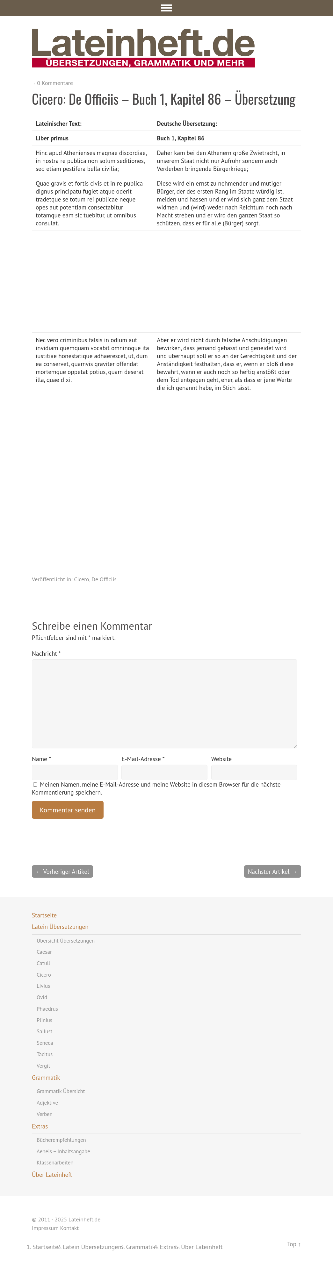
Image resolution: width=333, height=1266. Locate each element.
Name (41, 759)
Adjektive (47, 1102)
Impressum (45, 1228)
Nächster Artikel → (272, 871)
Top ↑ (294, 1244)
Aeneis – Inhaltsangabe (63, 1151)
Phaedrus (47, 1008)
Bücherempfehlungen (61, 1139)
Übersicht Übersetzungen (66, 940)
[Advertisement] (204, 281)
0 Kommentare (55, 83)
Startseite (44, 915)
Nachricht (46, 653)
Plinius (44, 1020)
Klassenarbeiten (55, 1162)
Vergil (43, 1065)
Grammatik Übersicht (61, 1091)
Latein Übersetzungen (60, 926)
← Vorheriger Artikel (62, 871)
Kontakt (69, 1228)
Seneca (45, 1042)
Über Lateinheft (52, 1174)
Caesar (44, 951)
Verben (45, 1114)
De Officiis (104, 579)
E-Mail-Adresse (142, 759)
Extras (40, 1126)
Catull (43, 963)
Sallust (44, 1031)
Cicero (81, 579)
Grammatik (46, 1077)
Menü (166, 8)
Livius (43, 985)
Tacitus (45, 1054)
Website (221, 759)
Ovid (42, 997)
